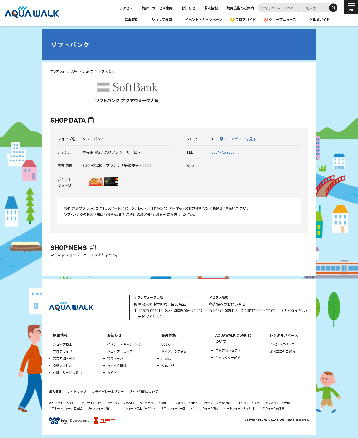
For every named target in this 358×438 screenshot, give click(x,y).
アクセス (126, 7)
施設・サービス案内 (157, 7)
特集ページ (115, 358)
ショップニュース (282, 19)
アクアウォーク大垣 (277, 403)
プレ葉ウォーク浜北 (184, 403)
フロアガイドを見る (240, 139)
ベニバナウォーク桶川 (153, 403)
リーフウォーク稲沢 (99, 408)
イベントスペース (282, 344)
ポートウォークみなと (237, 408)
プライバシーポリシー (108, 391)
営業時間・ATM (64, 358)
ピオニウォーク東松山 (120, 403)
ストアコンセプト (228, 350)
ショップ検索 (161, 19)
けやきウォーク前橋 (61, 403)
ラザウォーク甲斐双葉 (216, 403)
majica (166, 358)
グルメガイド (319, 19)
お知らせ (188, 7)
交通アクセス (62, 365)
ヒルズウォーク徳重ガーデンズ (136, 408)
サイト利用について (143, 391)
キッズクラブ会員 (174, 351)
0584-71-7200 (223, 152)
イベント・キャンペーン (203, 19)
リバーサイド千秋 (90, 403)
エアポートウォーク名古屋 (65, 408)
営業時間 (131, 19)
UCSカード (169, 344)
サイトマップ (76, 391)
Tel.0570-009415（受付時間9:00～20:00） (169, 310)
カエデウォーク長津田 (270, 408)
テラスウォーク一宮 (173, 408)
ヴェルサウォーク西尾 (204, 408)
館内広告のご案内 (240, 7)
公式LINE (168, 365)
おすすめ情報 (116, 365)
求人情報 (211, 7)
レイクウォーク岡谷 (247, 403)
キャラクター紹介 (228, 357)
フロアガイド (245, 19)
